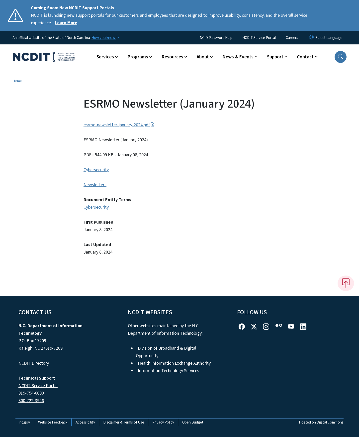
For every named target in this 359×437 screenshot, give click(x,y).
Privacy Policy (163, 422)
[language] (329, 37)
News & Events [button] (238, 56)
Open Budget (192, 422)
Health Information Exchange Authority (174, 363)
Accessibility (85, 422)
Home (17, 81)
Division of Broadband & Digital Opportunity (166, 352)
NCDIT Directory (33, 363)
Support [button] (275, 56)
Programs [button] (137, 56)
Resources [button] (172, 56)
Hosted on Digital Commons (321, 422)
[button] (341, 57)
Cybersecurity (96, 170)
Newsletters (95, 185)
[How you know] (105, 37)
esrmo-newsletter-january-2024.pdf (119, 125)
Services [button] (105, 56)
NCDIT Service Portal (259, 37)
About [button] (203, 56)
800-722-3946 (31, 401)
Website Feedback (52, 422)
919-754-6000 (31, 393)
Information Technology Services (168, 371)
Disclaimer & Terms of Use (123, 422)
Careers (292, 37)
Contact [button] (305, 56)
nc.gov (24, 422)
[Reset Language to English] (311, 37)
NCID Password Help (216, 37)
